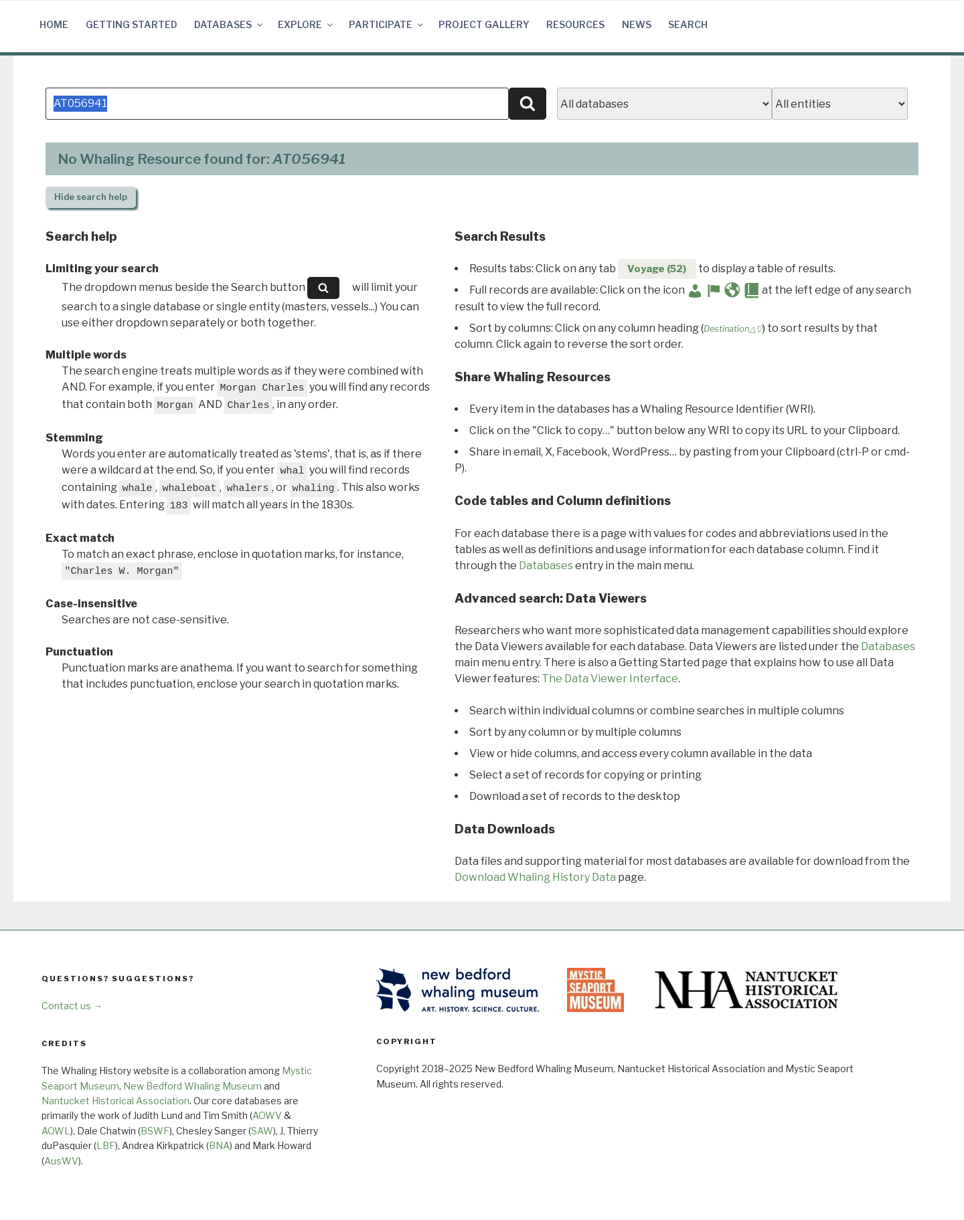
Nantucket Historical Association (115, 1100)
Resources (575, 24)
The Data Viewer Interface (610, 678)
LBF (105, 1145)
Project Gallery (484, 24)
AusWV (61, 1160)
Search (688, 24)
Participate (387, 24)
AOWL (56, 1130)
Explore (306, 24)
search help (90, 197)
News (636, 24)
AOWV (267, 1115)
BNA (219, 1145)
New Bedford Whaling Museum (192, 1086)
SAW (262, 1130)
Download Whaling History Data (535, 877)
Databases (229, 24)
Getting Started (131, 24)
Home (53, 24)
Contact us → (72, 1005)
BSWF (155, 1130)
